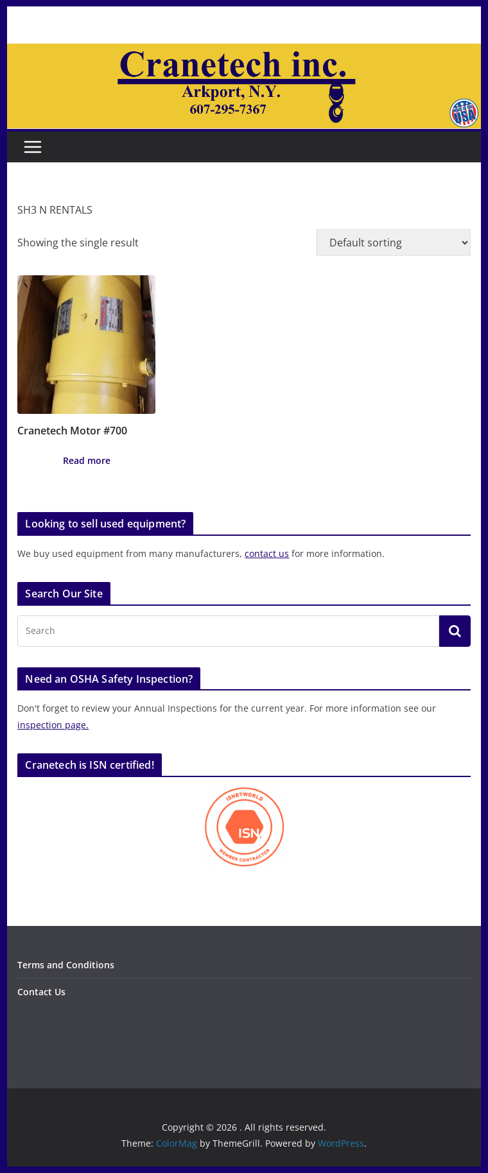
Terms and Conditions (65, 965)
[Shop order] (393, 242)
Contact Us (41, 992)
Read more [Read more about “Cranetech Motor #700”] (86, 460)
